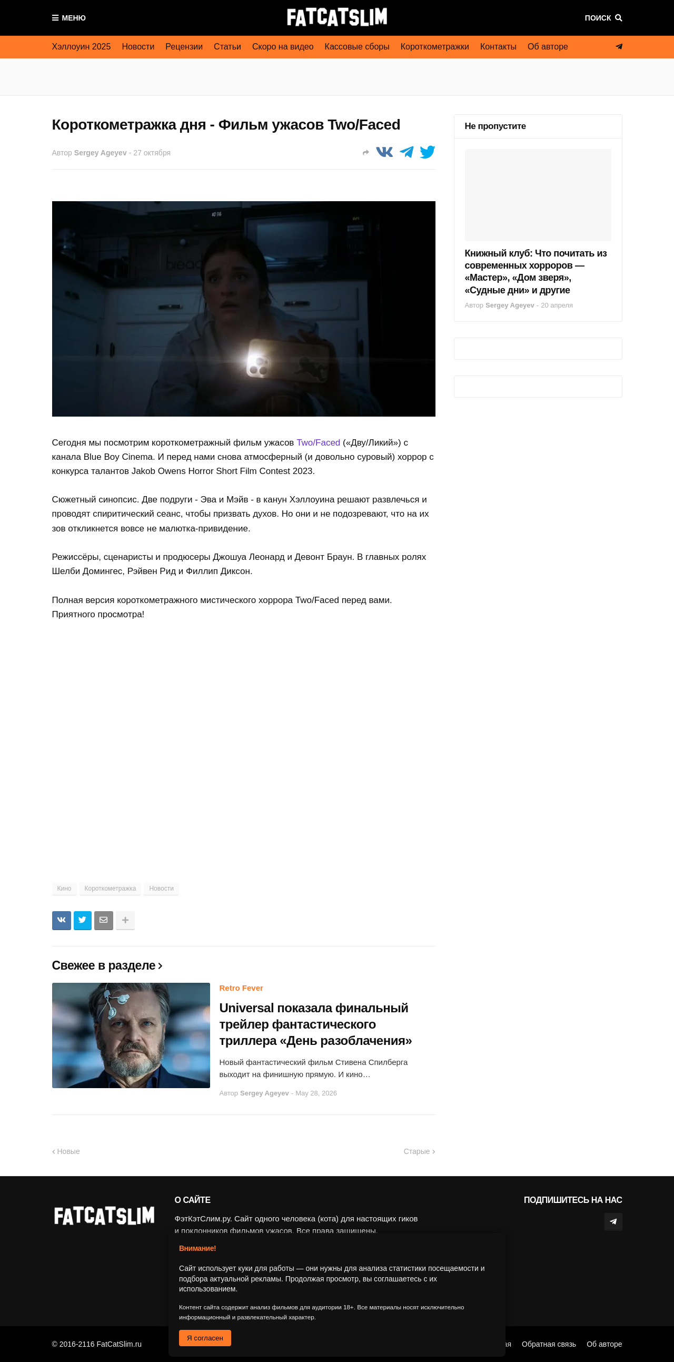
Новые (68, 1151)
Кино (64, 888)
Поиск (598, 18)
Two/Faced (318, 443)
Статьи (227, 46)
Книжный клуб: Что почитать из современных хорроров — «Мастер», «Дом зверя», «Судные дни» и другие (536, 271)
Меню (74, 18)
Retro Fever (241, 987)
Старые (417, 1151)
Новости (138, 46)
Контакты (498, 46)
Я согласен (205, 1338)
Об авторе (548, 46)
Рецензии (184, 46)
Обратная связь (549, 1344)
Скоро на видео (283, 46)
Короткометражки (435, 46)
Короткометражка (110, 888)
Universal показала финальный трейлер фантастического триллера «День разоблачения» (316, 1024)
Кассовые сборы (357, 46)
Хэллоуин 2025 (81, 46)
